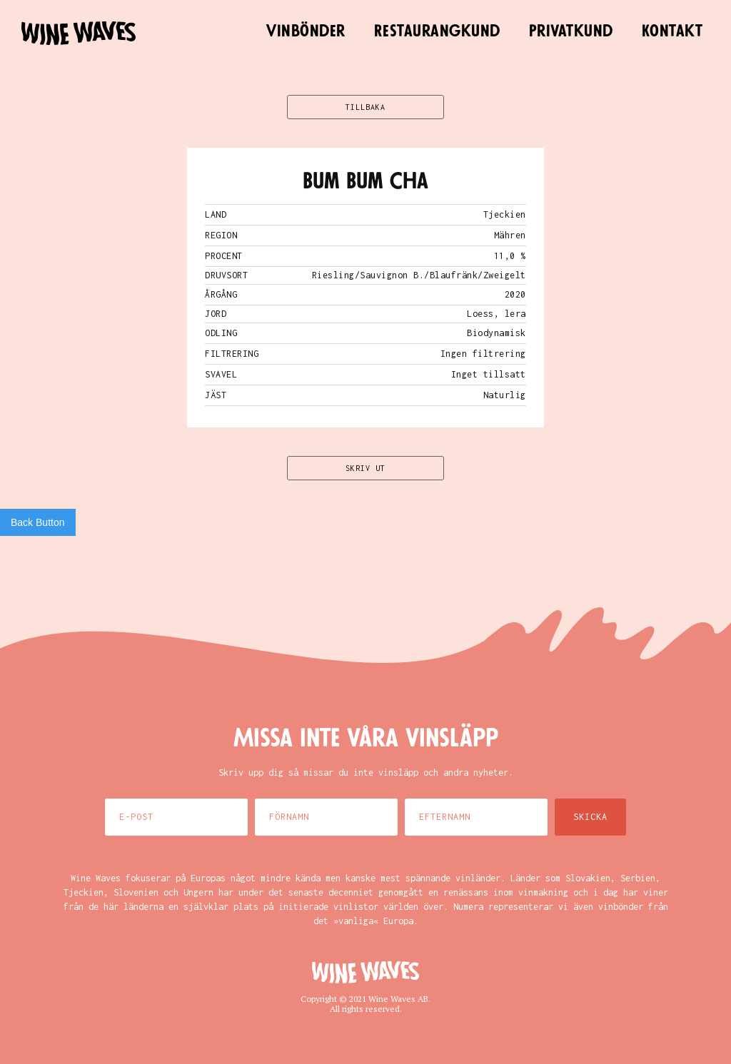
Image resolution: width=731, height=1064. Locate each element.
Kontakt (672, 31)
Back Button (38, 522)
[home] (78, 33)
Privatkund (571, 31)
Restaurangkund (437, 31)
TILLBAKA (365, 107)
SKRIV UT (365, 468)
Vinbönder (306, 31)
